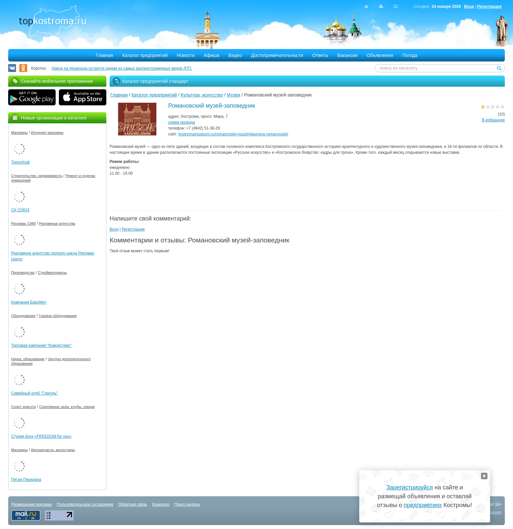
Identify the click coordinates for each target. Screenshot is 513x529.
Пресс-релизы (187, 504)
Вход (469, 6)
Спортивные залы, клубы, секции (67, 407)
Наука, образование (27, 359)
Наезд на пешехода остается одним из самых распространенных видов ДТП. (122, 68)
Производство (23, 272)
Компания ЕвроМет (28, 302)
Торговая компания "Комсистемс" (41, 345)
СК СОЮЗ (20, 210)
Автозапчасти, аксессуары (53, 450)
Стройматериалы (52, 272)
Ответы (320, 55)
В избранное (493, 120)
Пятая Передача (26, 479)
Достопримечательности (277, 55)
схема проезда (181, 122)
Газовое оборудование (58, 316)
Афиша (212, 55)
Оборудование (23, 316)
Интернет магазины (47, 132)
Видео (235, 55)
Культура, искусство (202, 94)
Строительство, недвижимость (36, 176)
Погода (409, 55)
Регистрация (489, 6)
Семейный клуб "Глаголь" (34, 393)
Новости (185, 55)
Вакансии (347, 55)
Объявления (380, 55)
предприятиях (423, 505)
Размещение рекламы (31, 504)
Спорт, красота (23, 407)
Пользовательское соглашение (85, 504)
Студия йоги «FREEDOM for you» (41, 436)
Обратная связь (132, 504)
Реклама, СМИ (23, 223)
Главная (104, 55)
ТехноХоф (20, 162)
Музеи (233, 94)
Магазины (19, 132)
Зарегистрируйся (409, 487)
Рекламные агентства (57, 223)
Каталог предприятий (145, 55)
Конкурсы (160, 504)
